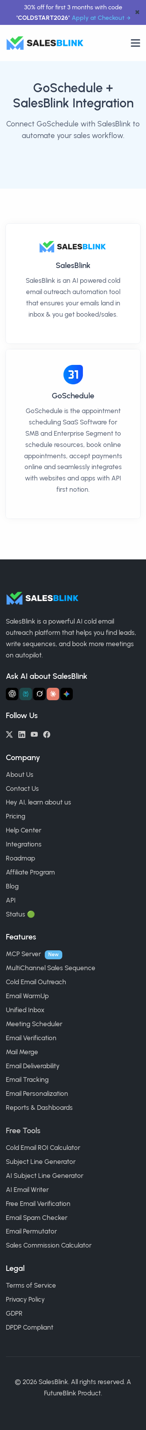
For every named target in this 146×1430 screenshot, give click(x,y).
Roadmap (20, 858)
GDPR (14, 1313)
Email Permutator (31, 1231)
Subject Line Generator (41, 1161)
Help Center (23, 830)
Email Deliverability (33, 1066)
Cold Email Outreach (36, 982)
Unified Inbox (25, 1010)
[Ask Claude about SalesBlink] (53, 694)
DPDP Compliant (29, 1327)
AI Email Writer (27, 1189)
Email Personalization (37, 1093)
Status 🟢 (20, 914)
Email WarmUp (27, 996)
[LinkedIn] (21, 733)
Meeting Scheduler (34, 1024)
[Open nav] (135, 43)
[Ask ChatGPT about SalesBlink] (12, 694)
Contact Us (22, 788)
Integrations (24, 844)
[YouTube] (34, 733)
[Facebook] (46, 733)
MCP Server (23, 954)
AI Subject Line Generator (44, 1175)
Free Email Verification (38, 1203)
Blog (12, 886)
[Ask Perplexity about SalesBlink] (25, 694)
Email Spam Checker (36, 1217)
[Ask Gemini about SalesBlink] (66, 694)
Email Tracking (27, 1079)
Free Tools (23, 1130)
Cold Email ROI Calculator (43, 1147)
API (11, 900)
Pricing (15, 816)
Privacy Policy (25, 1299)
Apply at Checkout (98, 17)
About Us (19, 774)
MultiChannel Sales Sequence (50, 968)
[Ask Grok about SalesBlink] (39, 694)
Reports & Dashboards (39, 1107)
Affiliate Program (30, 872)
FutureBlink (60, 1393)
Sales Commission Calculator (48, 1245)
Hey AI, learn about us (38, 802)
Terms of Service (31, 1285)
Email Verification (31, 1038)
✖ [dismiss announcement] (137, 12)
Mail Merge (22, 1052)
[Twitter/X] (9, 733)
